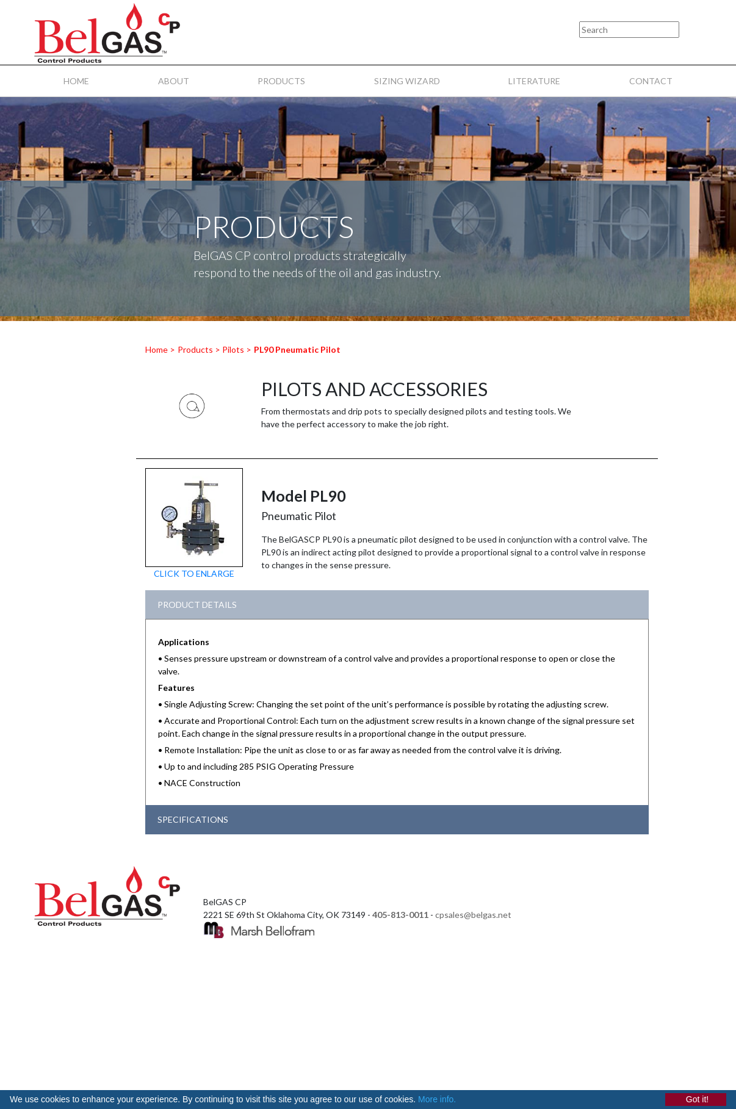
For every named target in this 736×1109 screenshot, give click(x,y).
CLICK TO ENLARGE (194, 573)
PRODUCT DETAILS (197, 604)
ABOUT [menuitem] (173, 81)
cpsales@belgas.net (473, 914)
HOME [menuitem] (76, 81)
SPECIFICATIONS (192, 819)
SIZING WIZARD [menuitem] (407, 81)
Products (195, 349)
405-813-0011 (400, 914)
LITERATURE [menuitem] (534, 81)
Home (156, 349)
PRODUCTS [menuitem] (281, 81)
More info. (437, 1099)
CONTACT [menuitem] (651, 81)
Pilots (233, 349)
